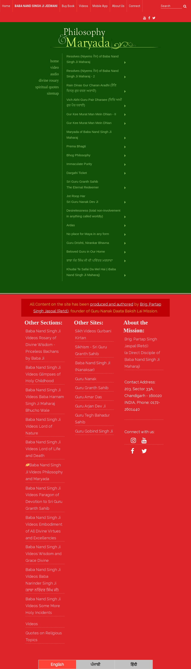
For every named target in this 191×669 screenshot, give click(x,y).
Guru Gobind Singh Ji (94, 431)
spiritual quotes (47, 87)
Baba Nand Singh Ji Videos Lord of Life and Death (43, 449)
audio (54, 74)
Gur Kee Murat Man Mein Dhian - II (91, 114)
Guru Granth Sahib (91, 388)
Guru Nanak (85, 379)
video (54, 67)
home (54, 61)
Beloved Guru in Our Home (86, 251)
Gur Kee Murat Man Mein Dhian (89, 123)
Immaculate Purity (79, 164)
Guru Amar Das (88, 397)
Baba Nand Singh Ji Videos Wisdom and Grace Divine (43, 554)
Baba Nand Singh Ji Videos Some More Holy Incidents (43, 606)
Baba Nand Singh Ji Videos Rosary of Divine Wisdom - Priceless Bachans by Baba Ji (43, 344)
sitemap (53, 93)
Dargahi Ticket (77, 173)
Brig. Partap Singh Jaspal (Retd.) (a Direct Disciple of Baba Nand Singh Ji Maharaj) (142, 352)
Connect (134, 6)
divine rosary (49, 80)
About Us (118, 6)
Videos (83, 6)
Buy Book (68, 6)
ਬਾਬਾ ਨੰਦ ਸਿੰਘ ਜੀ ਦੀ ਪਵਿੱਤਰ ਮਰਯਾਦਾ (90, 260)
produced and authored (111, 304)
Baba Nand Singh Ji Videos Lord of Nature (43, 426)
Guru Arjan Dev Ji (90, 406)
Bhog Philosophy (79, 155)
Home (6, 6)
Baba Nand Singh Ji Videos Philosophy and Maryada (44, 472)
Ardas (71, 225)
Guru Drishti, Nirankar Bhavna (88, 243)
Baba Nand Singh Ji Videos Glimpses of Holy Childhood (43, 374)
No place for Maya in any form (88, 234)
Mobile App (100, 6)
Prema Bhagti (76, 146)
